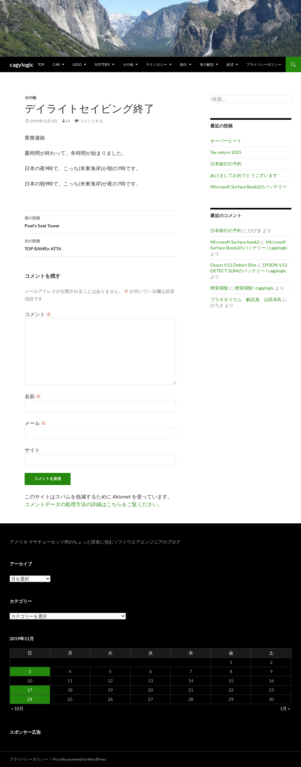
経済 (230, 64)
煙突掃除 (219, 288)
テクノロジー (156, 64)
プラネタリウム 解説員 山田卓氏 (246, 299)
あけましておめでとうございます (243, 175)
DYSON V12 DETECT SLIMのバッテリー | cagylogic (248, 267)
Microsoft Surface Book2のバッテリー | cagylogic (249, 244)
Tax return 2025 (226, 152)
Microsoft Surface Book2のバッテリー (248, 186)
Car (56, 64)
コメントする (91, 120)
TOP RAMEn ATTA (100, 244)
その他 (128, 64)
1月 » (285, 708)
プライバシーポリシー (264, 64)
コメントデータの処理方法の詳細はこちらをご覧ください (91, 504)
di (68, 120)
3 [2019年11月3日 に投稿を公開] (29, 671)
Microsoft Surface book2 (234, 242)
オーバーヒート (226, 140)
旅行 (183, 64)
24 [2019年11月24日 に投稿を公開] (29, 699)
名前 (33, 396)
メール (35, 423)
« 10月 (17, 708)
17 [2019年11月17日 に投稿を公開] (29, 690)
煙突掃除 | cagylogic (254, 288)
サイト (32, 450)
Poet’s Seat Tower (100, 221)
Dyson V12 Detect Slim (233, 265)
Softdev (102, 64)
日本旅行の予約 (226, 163)
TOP (41, 64)
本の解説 (207, 64)
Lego (77, 64)
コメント (38, 314)
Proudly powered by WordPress (79, 759)
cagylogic (22, 64)
